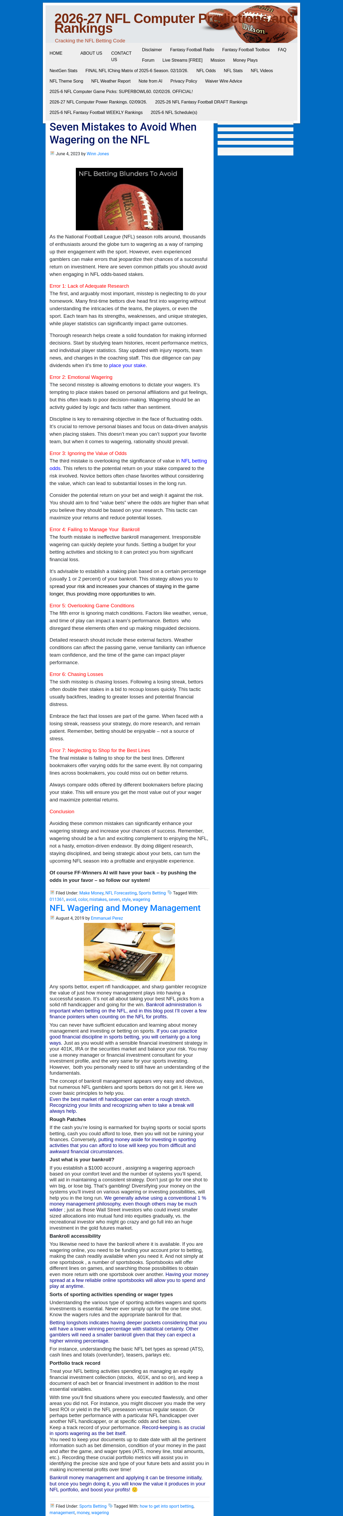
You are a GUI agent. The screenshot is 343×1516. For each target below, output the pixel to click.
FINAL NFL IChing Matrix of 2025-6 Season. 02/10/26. (136, 70)
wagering (141, 899)
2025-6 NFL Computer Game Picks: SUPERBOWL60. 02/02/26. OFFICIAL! (121, 91)
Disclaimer (152, 49)
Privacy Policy (183, 81)
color (82, 899)
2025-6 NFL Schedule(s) (174, 112)
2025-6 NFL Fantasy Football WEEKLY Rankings (96, 112)
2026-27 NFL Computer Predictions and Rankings (174, 23)
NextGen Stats (63, 70)
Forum (148, 60)
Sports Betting (152, 893)
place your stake (127, 365)
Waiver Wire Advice (223, 81)
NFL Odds (206, 70)
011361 (57, 899)
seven (114, 899)
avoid (71, 899)
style (126, 899)
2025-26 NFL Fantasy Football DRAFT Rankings (201, 102)
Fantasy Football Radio (192, 49)
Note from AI (150, 81)
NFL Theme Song (66, 81)
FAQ (282, 49)
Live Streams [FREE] (182, 60)
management (62, 1512)
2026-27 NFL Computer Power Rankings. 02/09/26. (98, 102)
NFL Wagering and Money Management (125, 908)
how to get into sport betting (166, 1506)
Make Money (91, 893)
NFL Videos (262, 70)
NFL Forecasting (121, 893)
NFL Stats (233, 70)
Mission (218, 60)
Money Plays (245, 60)
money (83, 1512)
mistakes (98, 899)
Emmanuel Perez (107, 918)
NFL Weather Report (111, 81)
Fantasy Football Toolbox (246, 49)
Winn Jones (98, 153)
